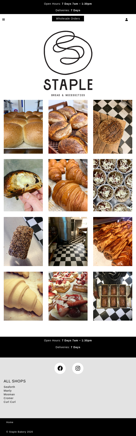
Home (9, 422)
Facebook (60, 368)
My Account (126, 19)
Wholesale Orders (68, 18)
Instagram (77, 368)
